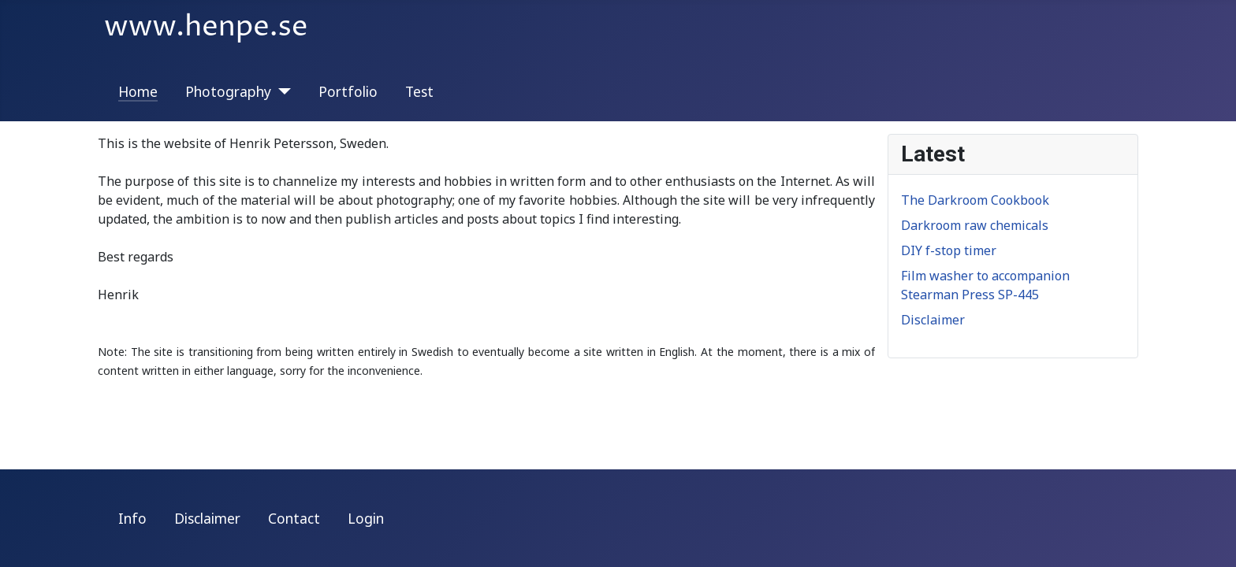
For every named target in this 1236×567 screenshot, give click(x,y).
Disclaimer (207, 518)
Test (419, 91)
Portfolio (348, 91)
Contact (294, 518)
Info (132, 518)
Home (138, 91)
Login (366, 518)
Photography (228, 91)
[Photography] (281, 91)
